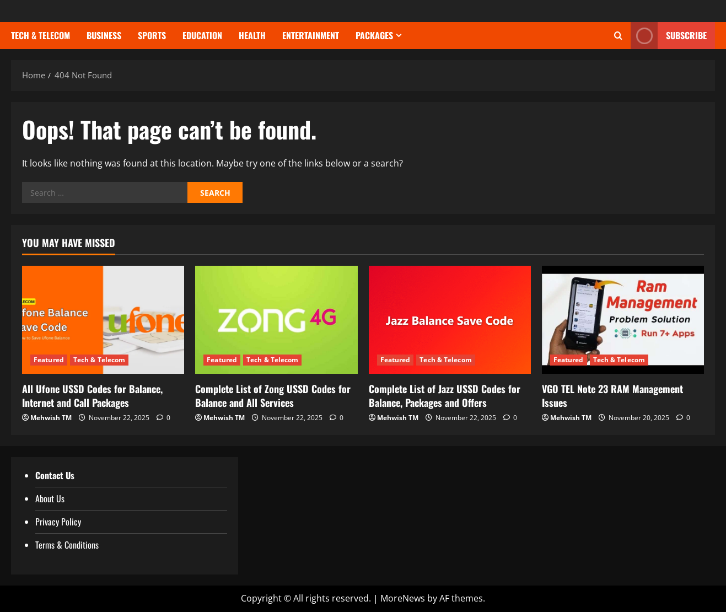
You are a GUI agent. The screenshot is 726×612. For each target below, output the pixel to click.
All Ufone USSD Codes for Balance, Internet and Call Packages (92, 396)
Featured (49, 359)
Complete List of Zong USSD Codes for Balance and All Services (273, 396)
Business (104, 35)
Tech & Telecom (40, 35)
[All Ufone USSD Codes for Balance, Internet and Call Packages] (103, 320)
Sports (152, 35)
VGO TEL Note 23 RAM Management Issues (612, 396)
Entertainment (310, 35)
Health (252, 35)
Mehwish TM (51, 417)
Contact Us (54, 475)
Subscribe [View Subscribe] (669, 35)
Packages (374, 35)
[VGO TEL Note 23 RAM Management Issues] (623, 320)
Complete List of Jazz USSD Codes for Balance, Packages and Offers (444, 396)
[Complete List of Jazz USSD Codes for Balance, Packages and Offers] (450, 320)
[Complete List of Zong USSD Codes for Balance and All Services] (276, 320)
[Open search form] (618, 35)
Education (202, 35)
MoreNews (402, 598)
